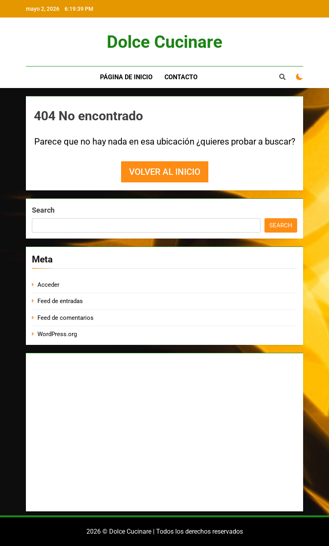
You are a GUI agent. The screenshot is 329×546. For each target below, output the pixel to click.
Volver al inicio (164, 172)
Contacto (181, 77)
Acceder (48, 284)
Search (43, 210)
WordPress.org (57, 334)
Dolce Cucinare (164, 42)
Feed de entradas (60, 301)
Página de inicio (126, 77)
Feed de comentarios (65, 317)
